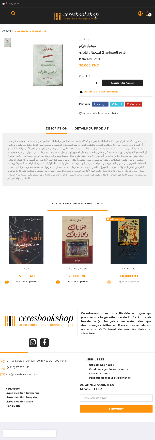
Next (150, 208)
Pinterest (135, 104)
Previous (143, 208)
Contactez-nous (99, 373)
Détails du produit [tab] (92, 128)
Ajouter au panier (122, 83)
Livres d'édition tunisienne (23, 393)
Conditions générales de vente (108, 369)
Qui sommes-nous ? (101, 364)
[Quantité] (89, 83)
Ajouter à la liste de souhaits (98, 113)
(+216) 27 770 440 (18, 367)
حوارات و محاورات (77, 268)
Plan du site (13, 405)
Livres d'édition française (22, 397)
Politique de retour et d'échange (110, 377)
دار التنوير (84, 39)
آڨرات (26, 268)
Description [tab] (56, 128)
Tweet (118, 104)
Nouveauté (13, 388)
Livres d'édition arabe (19, 401)
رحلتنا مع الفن (128, 268)
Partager (102, 104)
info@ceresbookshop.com (22, 374)
